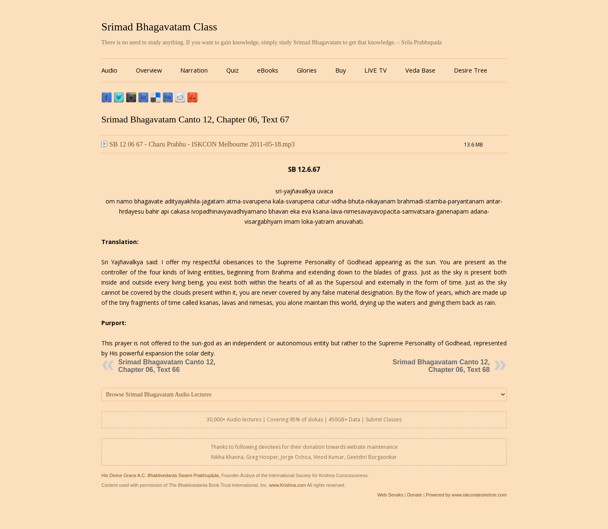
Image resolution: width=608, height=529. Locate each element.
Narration (194, 70)
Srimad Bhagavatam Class (159, 27)
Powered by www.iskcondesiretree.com (466, 494)
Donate (414, 494)
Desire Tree (470, 70)
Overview (149, 70)
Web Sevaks (390, 494)
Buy (340, 70)
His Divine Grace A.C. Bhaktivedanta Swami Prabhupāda (160, 475)
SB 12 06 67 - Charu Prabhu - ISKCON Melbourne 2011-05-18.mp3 (198, 144)
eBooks (267, 70)
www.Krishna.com (287, 485)
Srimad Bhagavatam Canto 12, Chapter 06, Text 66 (166, 365)
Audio (109, 70)
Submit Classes (384, 419)
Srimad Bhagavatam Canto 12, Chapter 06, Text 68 (441, 365)
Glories (307, 70)
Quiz (232, 70)
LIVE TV (375, 70)
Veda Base (420, 70)
